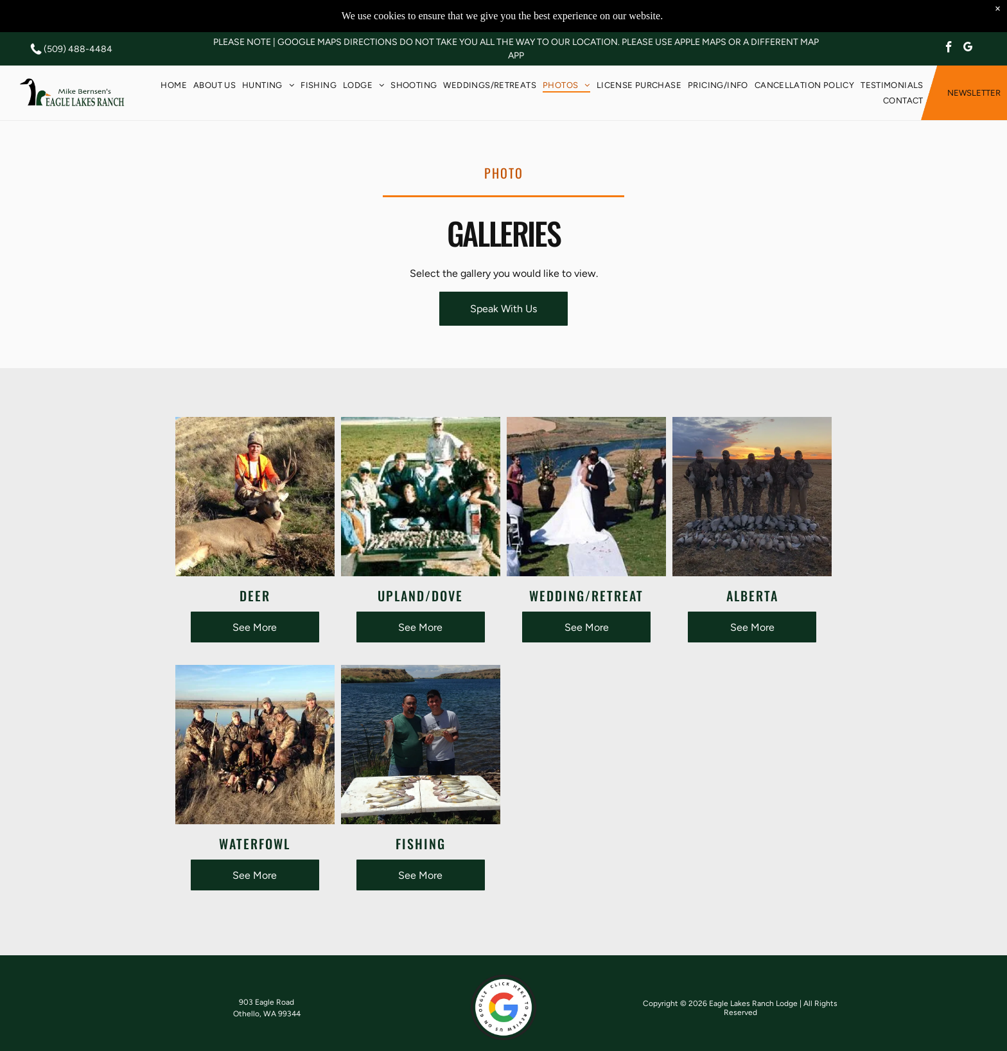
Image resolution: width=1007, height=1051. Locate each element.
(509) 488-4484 (78, 49)
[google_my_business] (968, 48)
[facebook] (949, 48)
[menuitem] (173, 85)
